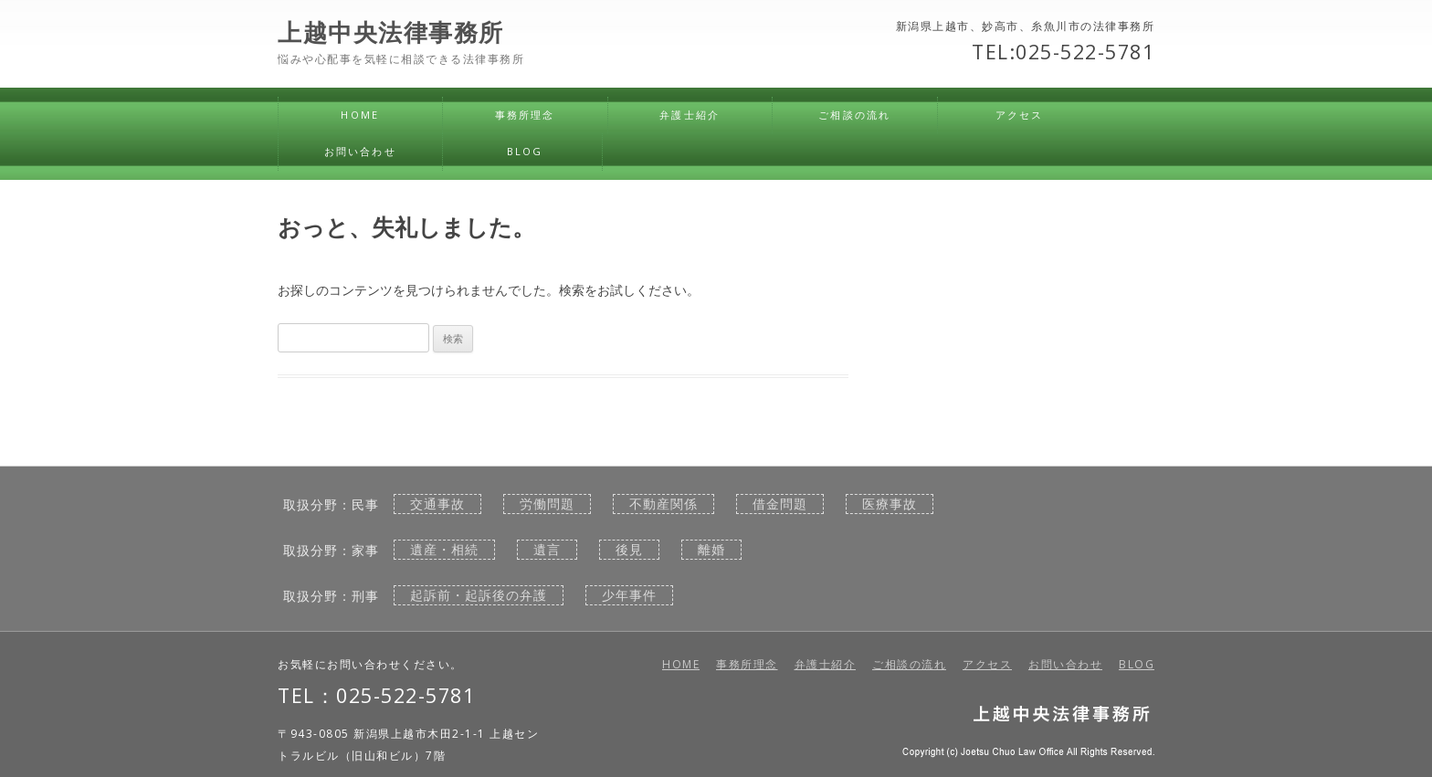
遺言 (547, 549)
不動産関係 (663, 504)
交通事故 (437, 504)
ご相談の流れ (854, 114)
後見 (629, 549)
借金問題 (780, 504)
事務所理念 (525, 114)
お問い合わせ (360, 151)
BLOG (525, 151)
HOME (360, 114)
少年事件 (629, 595)
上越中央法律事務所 (391, 33)
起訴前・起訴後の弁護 (478, 595)
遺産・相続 (444, 549)
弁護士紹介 (689, 114)
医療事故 (889, 504)
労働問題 (547, 504)
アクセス (1019, 114)
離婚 (711, 549)
